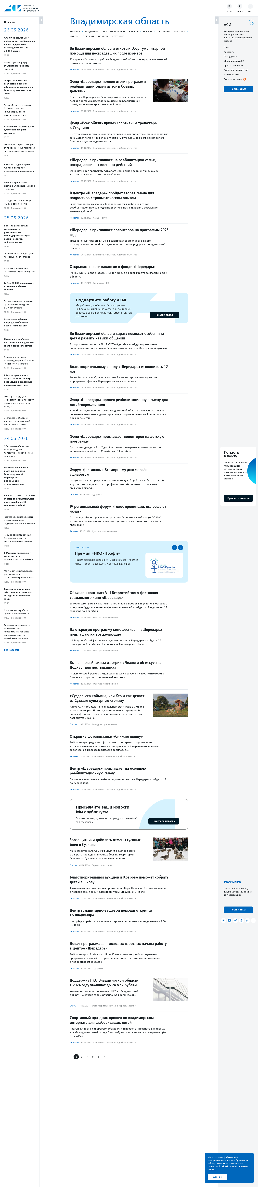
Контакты (229, 52)
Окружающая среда (102, 865)
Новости (74, 69)
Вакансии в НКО (101, 283)
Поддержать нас (233, 79)
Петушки (88, 36)
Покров (103, 36)
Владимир (91, 31)
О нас (227, 47)
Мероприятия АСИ (234, 61)
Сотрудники (230, 56)
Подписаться (238, 89)
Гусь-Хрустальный (113, 31)
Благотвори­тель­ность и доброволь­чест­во (115, 69)
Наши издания (231, 74)
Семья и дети (100, 218)
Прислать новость (164, 821)
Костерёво (163, 31)
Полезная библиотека (236, 70)
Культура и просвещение (104, 531)
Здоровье (97, 494)
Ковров (147, 31)
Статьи (73, 724)
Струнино (118, 36)
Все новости (11, 650)
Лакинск (179, 31)
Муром (74, 36)
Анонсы (74, 494)
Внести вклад (164, 315)
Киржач (134, 31)
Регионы (75, 31)
